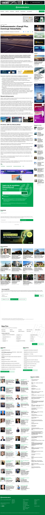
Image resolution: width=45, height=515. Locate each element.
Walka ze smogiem (25, 508)
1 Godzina (41, 295)
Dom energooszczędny (26, 505)
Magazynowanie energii (26, 507)
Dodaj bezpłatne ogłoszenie (5, 371)
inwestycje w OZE (9, 166)
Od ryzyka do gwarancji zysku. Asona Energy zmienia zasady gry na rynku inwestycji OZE (11, 14)
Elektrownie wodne (29, 329)
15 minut (37, 295)
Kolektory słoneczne (21, 331)
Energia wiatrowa (37, 329)
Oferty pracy (12, 11)
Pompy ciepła (29, 331)
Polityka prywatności (37, 499)
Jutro (22, 299)
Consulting (20, 329)
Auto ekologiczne (25, 504)
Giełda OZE (17, 11)
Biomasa (11, 329)
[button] (37, 11)
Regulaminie (3, 204)
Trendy (6, 24)
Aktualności (2, 24)
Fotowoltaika (3, 331)
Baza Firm (7, 11)
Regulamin (11, 216)
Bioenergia (24, 506)
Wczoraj (6, 299)
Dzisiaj (14, 299)
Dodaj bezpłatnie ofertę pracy (28, 370)
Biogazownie (3, 329)
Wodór (24, 509)
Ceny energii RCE (29, 11)
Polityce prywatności (9, 204)
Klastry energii (12, 331)
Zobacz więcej (12, 371)
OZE (23, 166)
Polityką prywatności (23, 216)
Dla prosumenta (23, 11)
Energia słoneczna (25, 502)
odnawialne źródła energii (17, 166)
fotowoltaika (3, 166)
